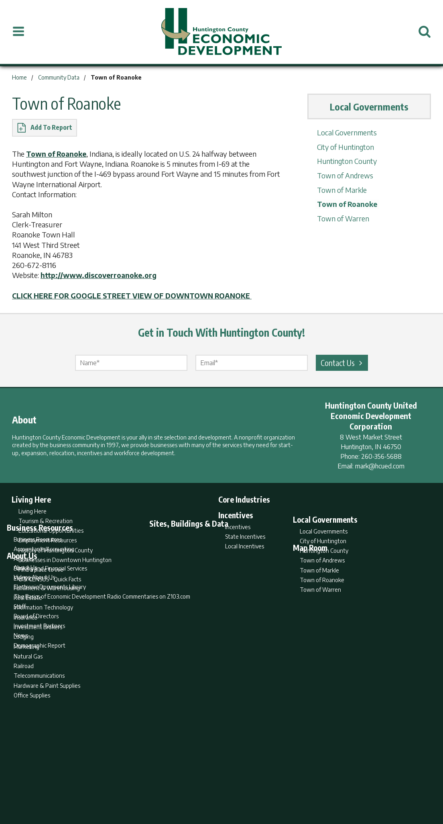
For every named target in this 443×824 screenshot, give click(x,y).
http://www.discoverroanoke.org (100, 275)
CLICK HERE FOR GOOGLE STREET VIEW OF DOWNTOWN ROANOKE (137, 295)
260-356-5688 (381, 456)
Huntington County (346, 161)
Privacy (256, 786)
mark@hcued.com (379, 466)
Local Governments (346, 132)
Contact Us (343, 362)
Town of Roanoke (58, 153)
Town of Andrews (343, 175)
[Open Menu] (18, 32)
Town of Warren (341, 217)
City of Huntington (344, 146)
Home (154, 786)
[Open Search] (424, 32)
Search (180, 786)
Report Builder (218, 786)
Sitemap (285, 786)
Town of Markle (340, 189)
